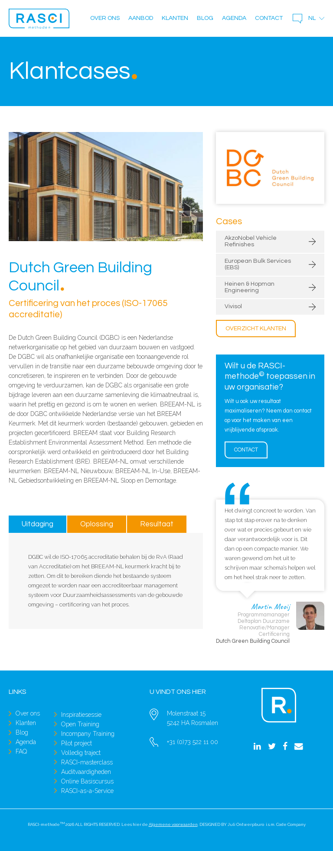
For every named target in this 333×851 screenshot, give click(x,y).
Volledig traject (81, 752)
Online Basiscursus (87, 781)
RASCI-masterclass (87, 762)
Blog (205, 18)
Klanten (175, 18)
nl (312, 18)
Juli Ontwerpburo (246, 824)
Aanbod (140, 18)
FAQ (21, 751)
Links (17, 691)
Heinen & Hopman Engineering (249, 287)
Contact (269, 18)
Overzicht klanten (255, 329)
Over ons (105, 18)
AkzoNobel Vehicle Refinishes (251, 241)
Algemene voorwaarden (173, 824)
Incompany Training (87, 733)
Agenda (234, 18)
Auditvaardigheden (86, 771)
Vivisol (233, 306)
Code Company (291, 824)
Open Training (80, 724)
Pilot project (76, 743)
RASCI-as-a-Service (87, 790)
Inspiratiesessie (81, 714)
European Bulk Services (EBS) (258, 264)
